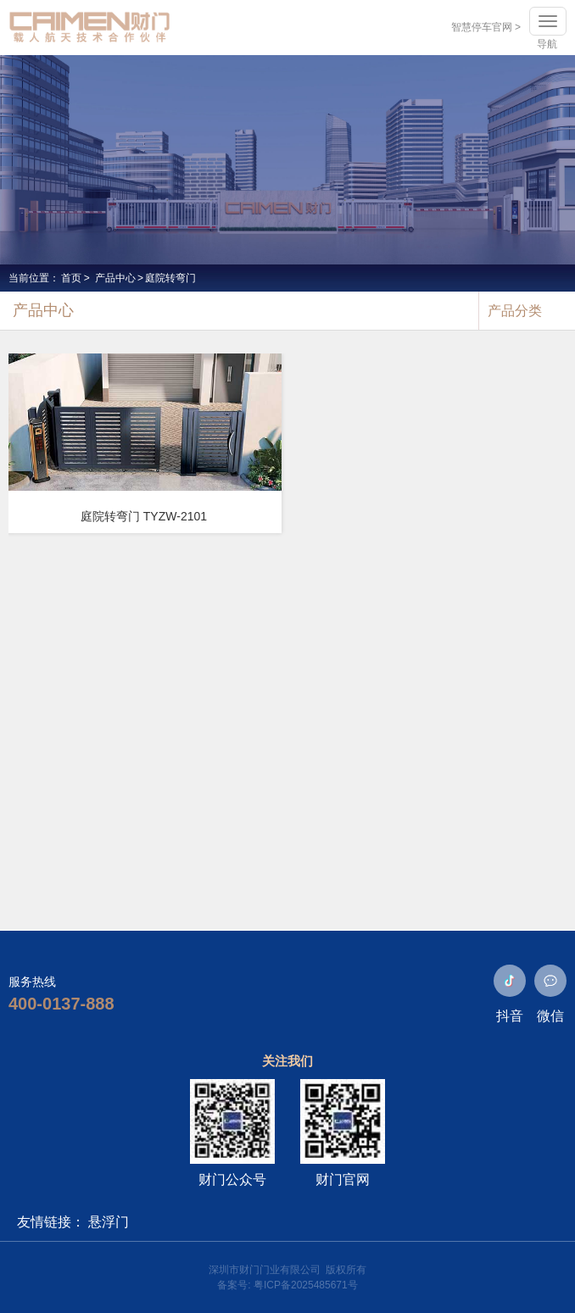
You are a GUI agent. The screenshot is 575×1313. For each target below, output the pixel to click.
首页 (71, 278)
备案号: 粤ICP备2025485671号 (287, 1285)
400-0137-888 (61, 1003)
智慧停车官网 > (486, 27)
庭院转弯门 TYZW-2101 (144, 516)
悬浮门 (108, 1222)
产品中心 (115, 278)
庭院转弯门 (170, 278)
